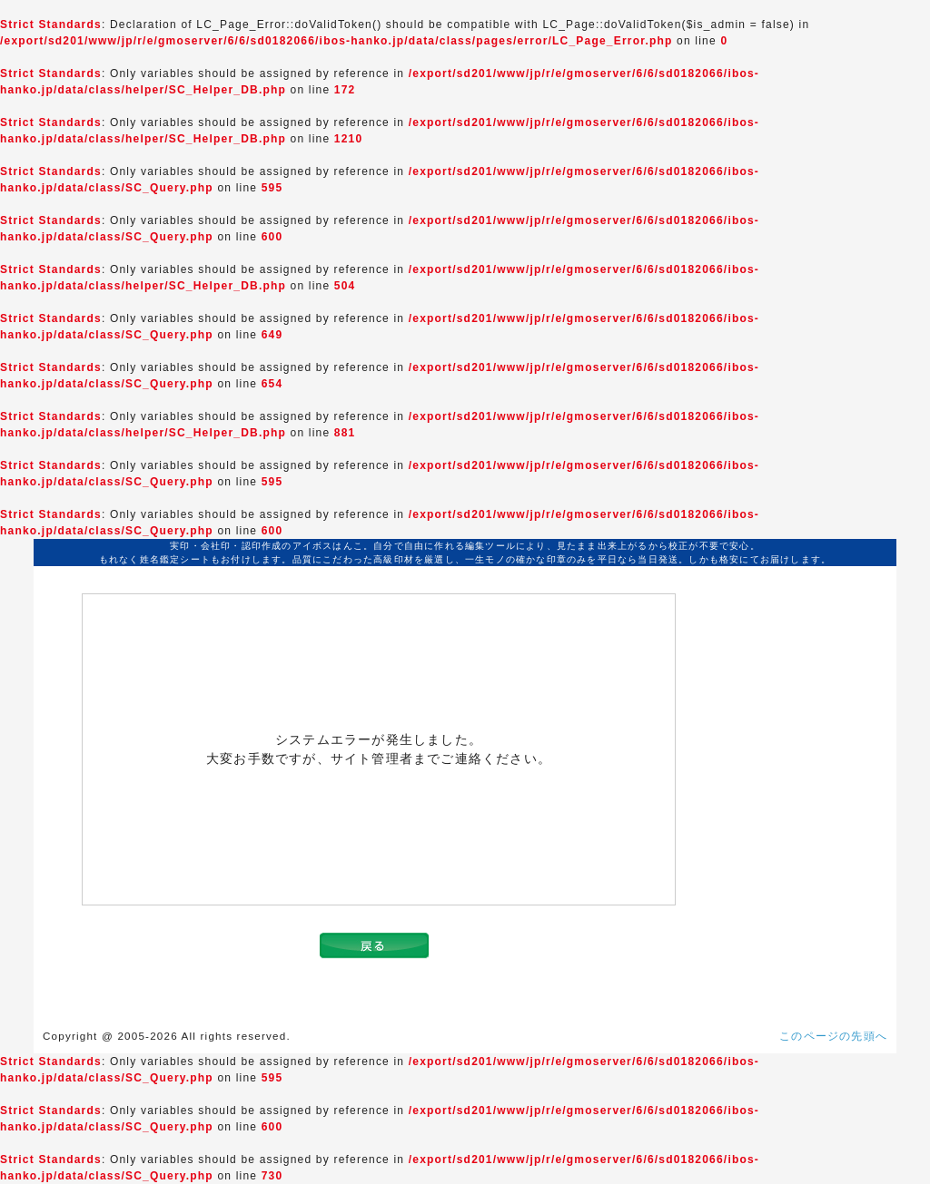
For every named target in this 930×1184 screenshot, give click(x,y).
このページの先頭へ (833, 1036)
